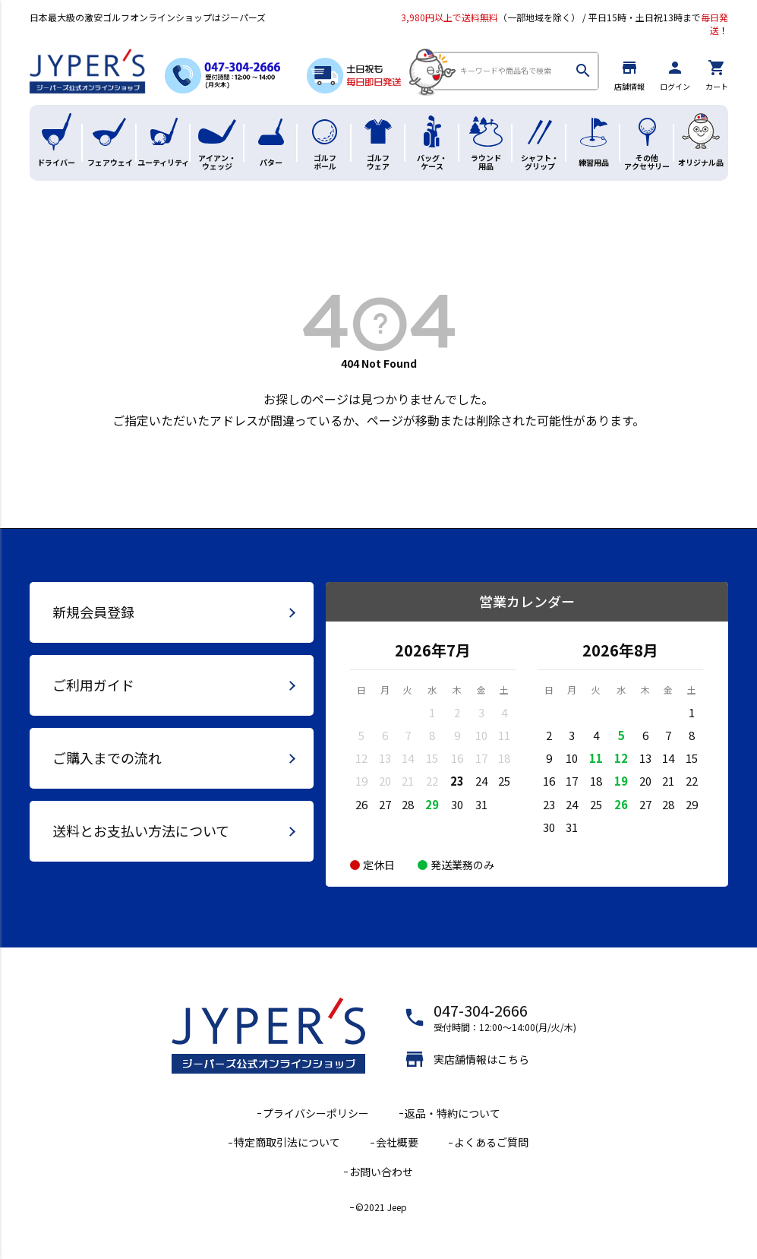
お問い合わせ (381, 1171)
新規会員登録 (93, 612)
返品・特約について (452, 1113)
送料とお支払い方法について (140, 830)
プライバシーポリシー (316, 1113)
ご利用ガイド (93, 684)
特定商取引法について (287, 1142)
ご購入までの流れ (107, 757)
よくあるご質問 (491, 1142)
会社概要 (397, 1142)
